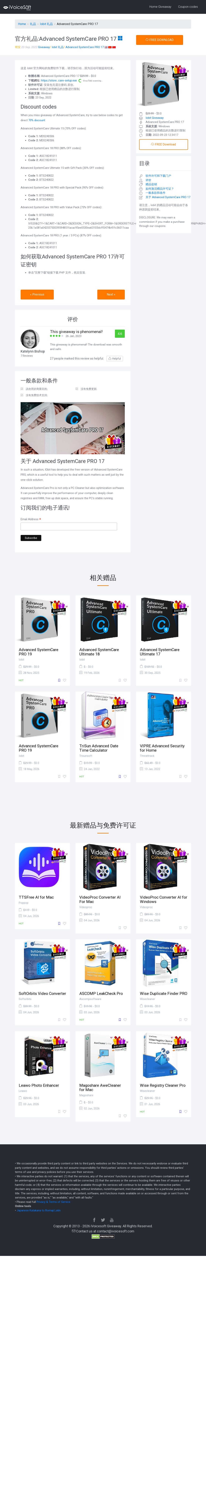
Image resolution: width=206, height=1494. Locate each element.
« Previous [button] (37, 294)
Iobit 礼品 (58, 47)
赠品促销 (151, 184)
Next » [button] (111, 294)
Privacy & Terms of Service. (54, 1202)
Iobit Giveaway (155, 118)
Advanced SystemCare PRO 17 (85, 47)
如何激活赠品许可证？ (160, 188)
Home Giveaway (160, 7)
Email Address (31, 519)
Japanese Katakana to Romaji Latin (39, 1210)
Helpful (114, 358)
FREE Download (163, 144)
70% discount (36, 120)
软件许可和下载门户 (158, 175)
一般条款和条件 (155, 193)
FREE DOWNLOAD (160, 40)
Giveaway (44, 47)
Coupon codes (188, 7)
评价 (148, 180)
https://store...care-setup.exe (59, 80)
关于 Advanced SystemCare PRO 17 (168, 197)
